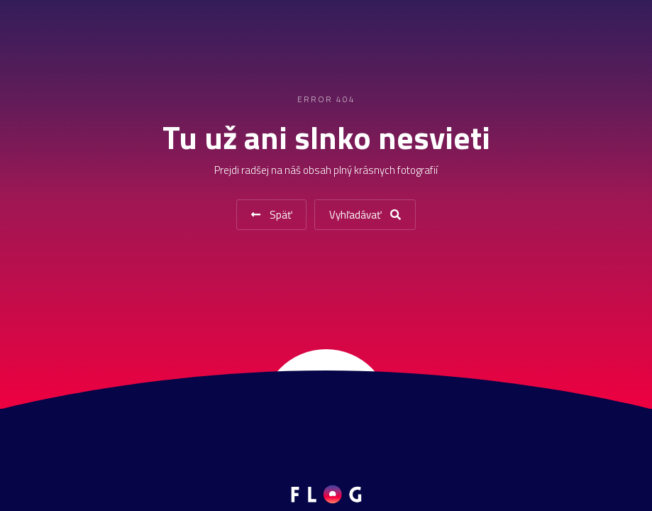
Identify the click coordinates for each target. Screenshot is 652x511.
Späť (271, 215)
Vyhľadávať (365, 215)
